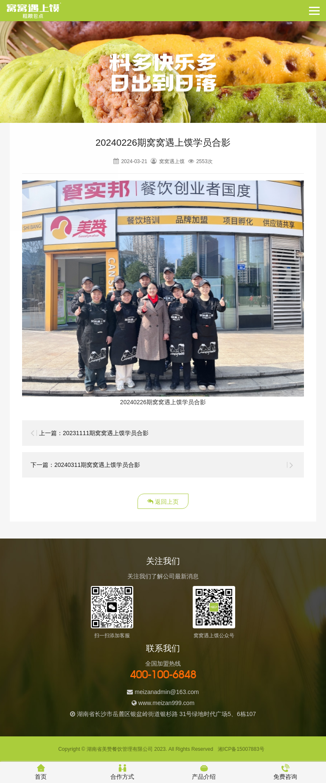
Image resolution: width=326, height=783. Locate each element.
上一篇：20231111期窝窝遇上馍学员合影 (94, 433)
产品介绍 (204, 772)
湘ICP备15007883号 (241, 749)
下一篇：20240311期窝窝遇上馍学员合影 (85, 464)
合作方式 (122, 772)
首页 (41, 772)
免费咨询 (285, 772)
